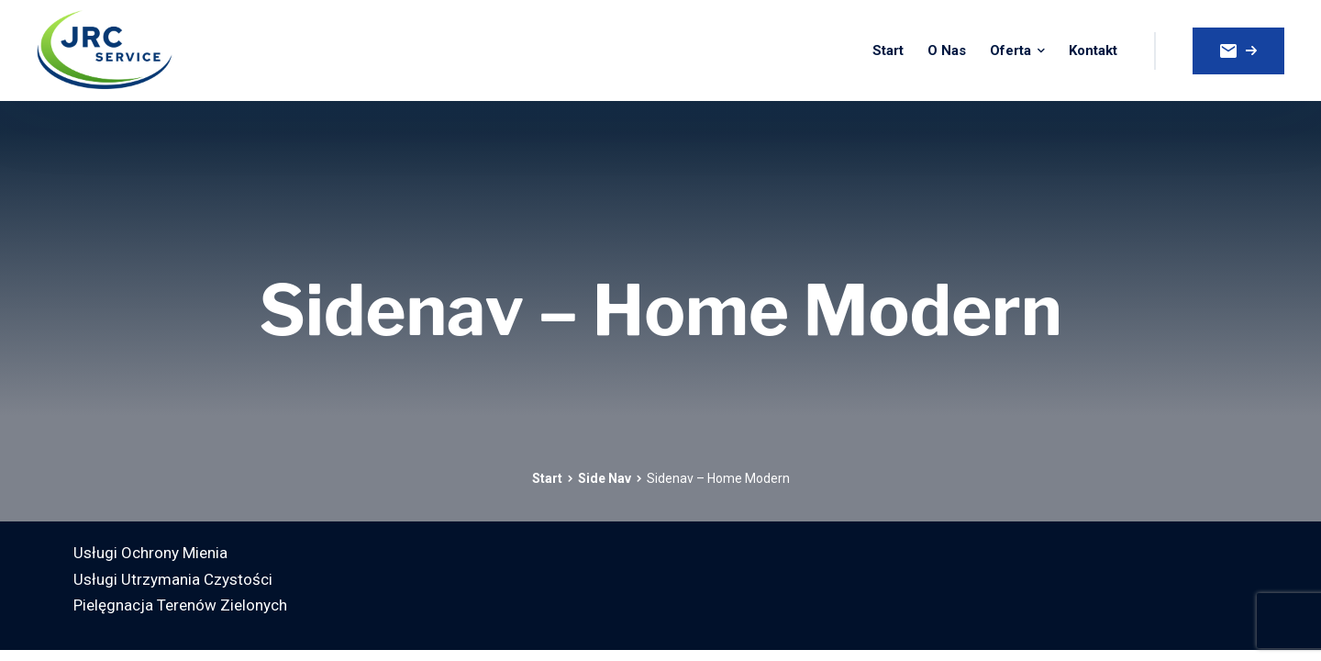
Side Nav (604, 478)
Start (547, 478)
